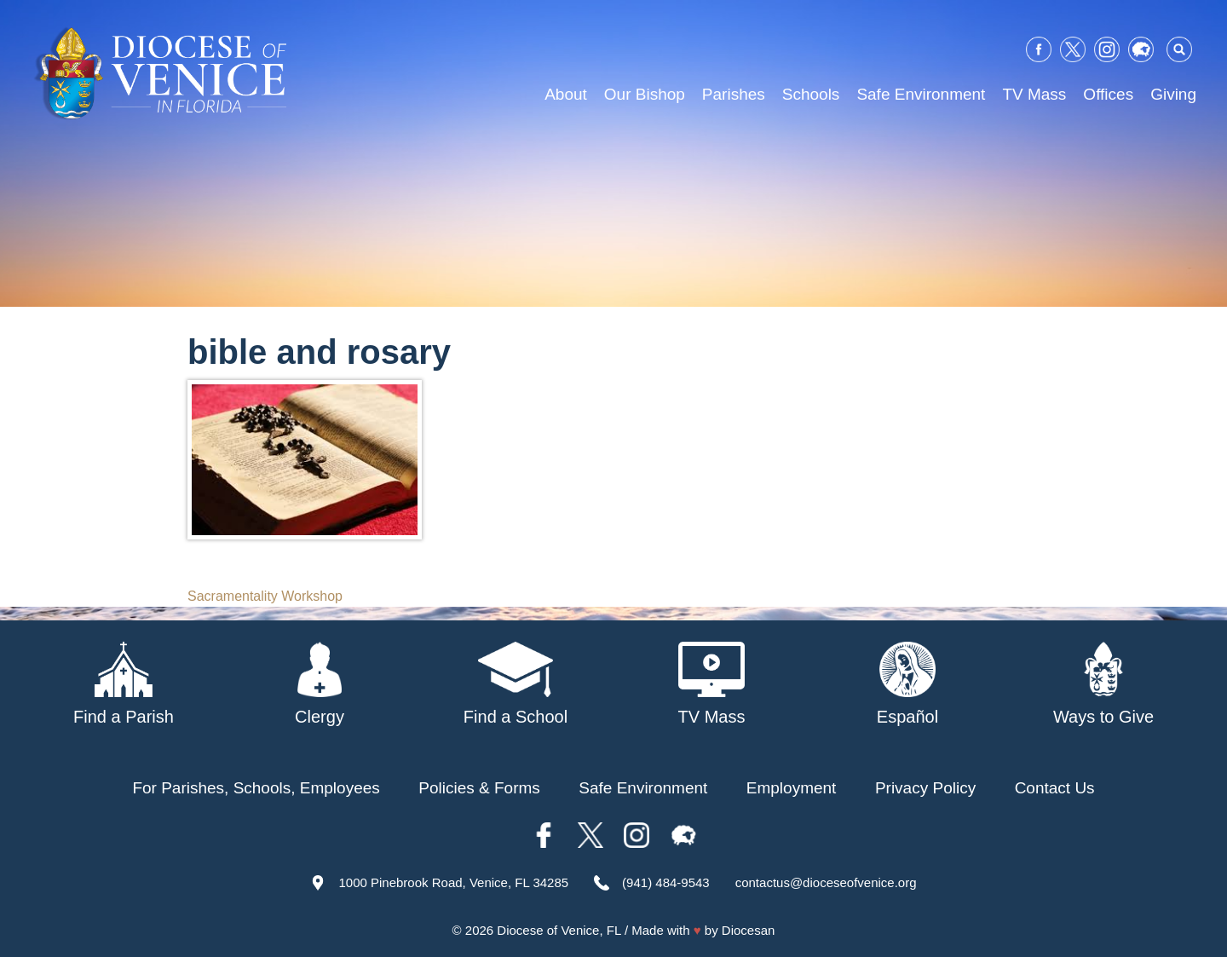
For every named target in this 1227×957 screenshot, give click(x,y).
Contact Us (1055, 788)
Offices (1108, 94)
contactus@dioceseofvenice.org (826, 882)
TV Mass (1034, 94)
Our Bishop (644, 94)
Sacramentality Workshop (265, 596)
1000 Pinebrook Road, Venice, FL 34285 (453, 882)
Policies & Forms (479, 788)
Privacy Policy (925, 788)
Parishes (733, 94)
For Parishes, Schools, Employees (255, 788)
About (565, 94)
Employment (791, 788)
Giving (1173, 94)
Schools (811, 94)
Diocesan (748, 930)
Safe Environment (920, 94)
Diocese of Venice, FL (558, 930)
